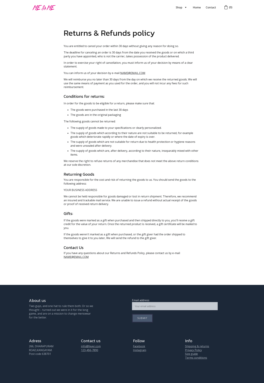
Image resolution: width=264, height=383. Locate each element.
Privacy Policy (193, 350)
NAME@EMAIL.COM (132, 73)
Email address (140, 300)
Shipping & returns (197, 346)
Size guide (191, 354)
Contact (211, 7)
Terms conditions (196, 358)
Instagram (139, 350)
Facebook (139, 346)
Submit (142, 318)
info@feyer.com (91, 346)
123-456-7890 (89, 350)
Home (197, 7)
